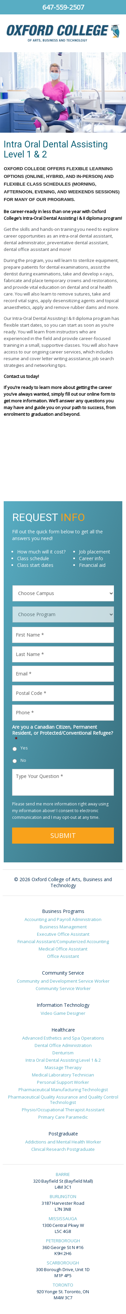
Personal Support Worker (63, 1082)
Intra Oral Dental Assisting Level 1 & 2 (63, 1060)
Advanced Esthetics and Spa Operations (63, 1038)
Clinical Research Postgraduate (63, 1149)
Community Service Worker (63, 988)
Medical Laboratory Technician (63, 1075)
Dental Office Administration (63, 1045)
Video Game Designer (63, 1013)
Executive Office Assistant (63, 934)
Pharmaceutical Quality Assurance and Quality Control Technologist (63, 1099)
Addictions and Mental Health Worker (63, 1142)
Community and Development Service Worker (63, 981)
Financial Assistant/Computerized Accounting (63, 941)
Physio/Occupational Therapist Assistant (63, 1110)
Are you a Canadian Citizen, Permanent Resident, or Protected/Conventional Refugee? (62, 733)
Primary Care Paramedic (63, 1117)
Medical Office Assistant (63, 949)
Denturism (63, 1053)
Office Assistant (63, 956)
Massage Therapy (63, 1067)
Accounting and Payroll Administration (63, 919)
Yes (24, 748)
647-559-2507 (63, 7)
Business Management (63, 927)
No (23, 760)
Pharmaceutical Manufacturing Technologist (63, 1090)
